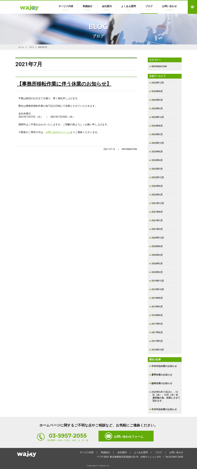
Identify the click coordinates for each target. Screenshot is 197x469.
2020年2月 (157, 272)
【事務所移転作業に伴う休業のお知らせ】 (64, 84)
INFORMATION (159, 66)
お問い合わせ (169, 8)
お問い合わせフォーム (58, 132)
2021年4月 (157, 229)
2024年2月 (157, 134)
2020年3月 (157, 263)
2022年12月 (158, 177)
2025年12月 (158, 82)
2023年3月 (157, 168)
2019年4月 (157, 306)
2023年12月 (158, 143)
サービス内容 (65, 8)
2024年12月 (158, 117)
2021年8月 (157, 212)
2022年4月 (157, 194)
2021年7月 (157, 220)
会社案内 (107, 8)
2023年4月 (157, 160)
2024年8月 (157, 125)
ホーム (26, 453)
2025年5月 (157, 100)
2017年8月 (157, 332)
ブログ (149, 8)
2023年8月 (157, 151)
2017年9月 (157, 323)
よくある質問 (128, 8)
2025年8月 (157, 91)
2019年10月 (158, 289)
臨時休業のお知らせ (162, 383)
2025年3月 (157, 108)
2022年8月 (157, 186)
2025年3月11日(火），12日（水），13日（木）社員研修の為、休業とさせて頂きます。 (166, 396)
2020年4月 (157, 255)
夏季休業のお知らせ (162, 374)
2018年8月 (157, 315)
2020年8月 (157, 246)
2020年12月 (158, 237)
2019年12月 (158, 280)
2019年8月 (157, 298)
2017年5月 (157, 341)
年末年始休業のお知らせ (164, 366)
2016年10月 (158, 349)
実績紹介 (87, 8)
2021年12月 (158, 203)
